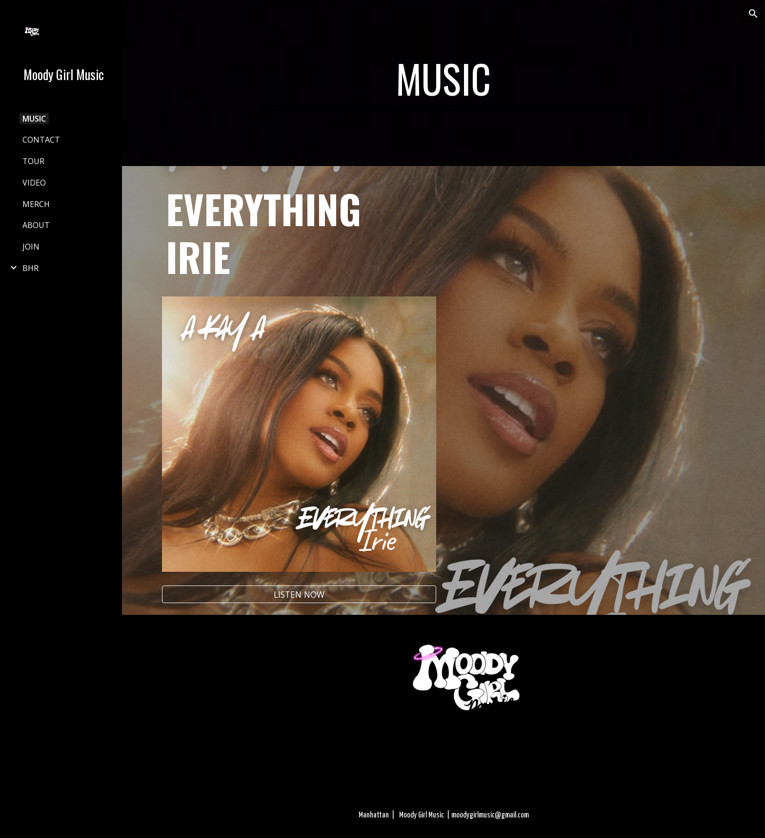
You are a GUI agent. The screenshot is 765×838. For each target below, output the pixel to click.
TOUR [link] (33, 161)
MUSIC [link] (34, 118)
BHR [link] (30, 268)
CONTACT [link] (41, 139)
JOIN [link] (31, 246)
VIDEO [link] (34, 182)
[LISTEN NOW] (299, 594)
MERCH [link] (36, 204)
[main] (443, 83)
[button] (753, 13)
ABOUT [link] (36, 225)
